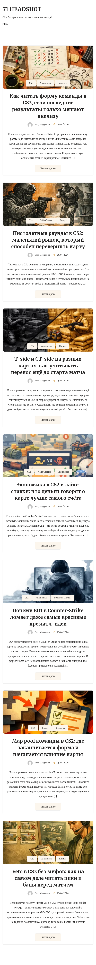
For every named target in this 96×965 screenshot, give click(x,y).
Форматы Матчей (62, 598)
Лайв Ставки (46, 221)
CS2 (31, 83)
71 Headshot (22, 9)
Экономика (63, 472)
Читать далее (48, 168)
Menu (5, 24)
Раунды (63, 221)
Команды (62, 83)
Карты (62, 346)
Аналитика (45, 83)
